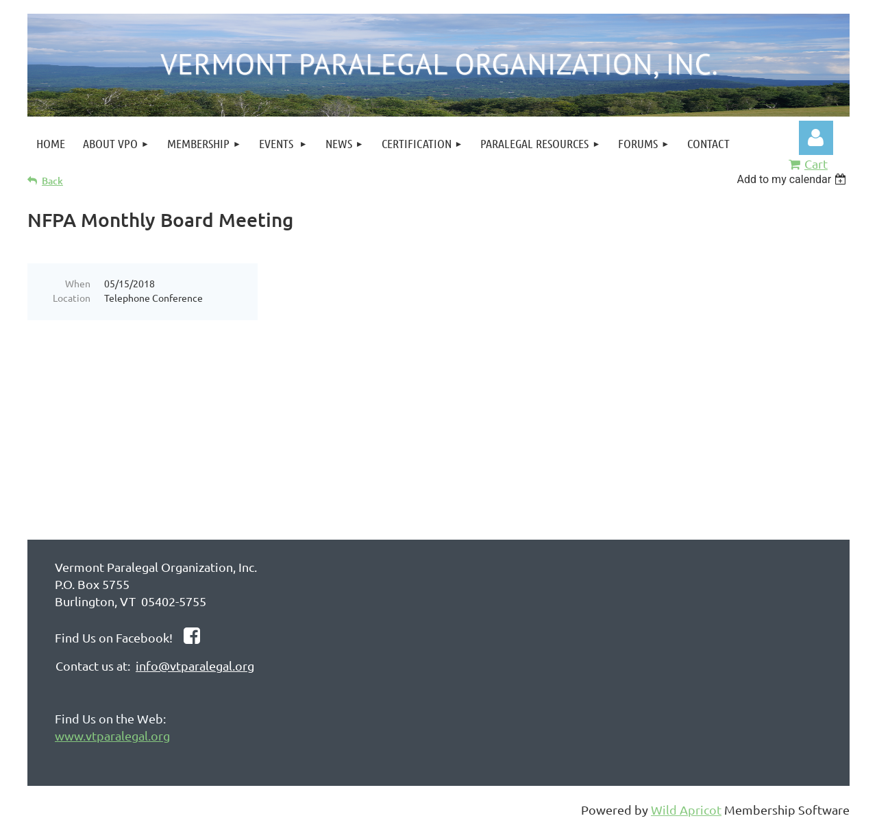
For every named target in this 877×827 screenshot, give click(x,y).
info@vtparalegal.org (195, 665)
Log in (816, 138)
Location (71, 297)
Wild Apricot (686, 809)
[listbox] (793, 179)
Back (52, 180)
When (77, 283)
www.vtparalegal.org (112, 735)
